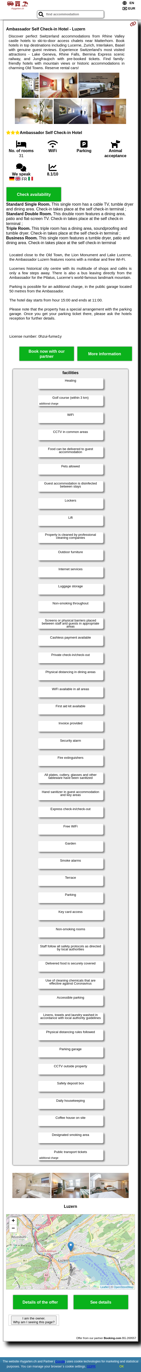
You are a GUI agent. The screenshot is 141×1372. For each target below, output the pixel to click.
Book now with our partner (47, 353)
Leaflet (104, 1287)
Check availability (34, 194)
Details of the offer (40, 1302)
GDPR (91, 1366)
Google (60, 1361)
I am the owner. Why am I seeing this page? (33, 1320)
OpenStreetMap (123, 1287)
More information (104, 354)
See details (100, 1302)
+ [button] (13, 1221)
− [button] (13, 1228)
